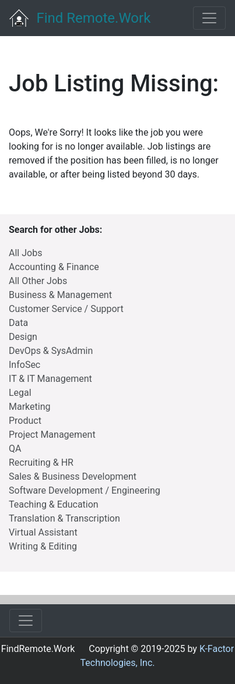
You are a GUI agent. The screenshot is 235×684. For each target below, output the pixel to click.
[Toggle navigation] (209, 18)
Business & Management (60, 294)
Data (18, 322)
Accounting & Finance (54, 266)
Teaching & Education (54, 504)
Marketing (29, 406)
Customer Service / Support (66, 308)
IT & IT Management (50, 378)
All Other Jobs (38, 280)
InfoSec (24, 364)
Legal (20, 392)
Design (23, 336)
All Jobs (25, 252)
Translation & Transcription (64, 518)
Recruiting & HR (41, 462)
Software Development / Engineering (84, 490)
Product (25, 420)
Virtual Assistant (43, 532)
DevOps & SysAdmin (51, 350)
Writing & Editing (43, 546)
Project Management (52, 434)
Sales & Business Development (72, 476)
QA (15, 448)
